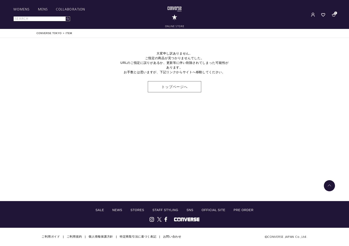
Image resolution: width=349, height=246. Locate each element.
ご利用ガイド (51, 236)
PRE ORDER (243, 210)
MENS (43, 9)
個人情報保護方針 (101, 236)
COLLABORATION (70, 9)
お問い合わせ (172, 236)
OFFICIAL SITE (213, 210)
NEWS (117, 210)
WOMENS (21, 9)
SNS (190, 210)
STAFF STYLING (165, 210)
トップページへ (174, 87)
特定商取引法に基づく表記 (138, 236)
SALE (99, 210)
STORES (137, 210)
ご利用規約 (74, 236)
